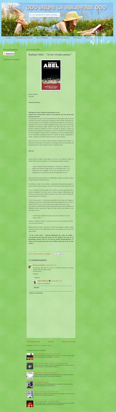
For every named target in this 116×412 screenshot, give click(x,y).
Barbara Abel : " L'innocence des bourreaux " (46, 373)
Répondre (35, 274)
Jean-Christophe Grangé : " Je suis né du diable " (46, 401)
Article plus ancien (68, 342)
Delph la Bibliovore (43, 281)
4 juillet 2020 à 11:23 (56, 281)
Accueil (8, 38)
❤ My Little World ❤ (39, 265)
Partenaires (77, 38)
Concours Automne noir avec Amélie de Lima (46, 392)
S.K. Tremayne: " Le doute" (41, 382)
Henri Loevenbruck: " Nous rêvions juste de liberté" (47, 354)
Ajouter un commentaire (36, 293)
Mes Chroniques (42, 38)
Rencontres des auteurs (60, 38)
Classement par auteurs (23, 38)
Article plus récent (33, 342)
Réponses (37, 277)
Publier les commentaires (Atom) (42, 345)
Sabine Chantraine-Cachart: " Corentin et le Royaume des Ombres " (51, 363)
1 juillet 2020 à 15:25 (50, 265)
